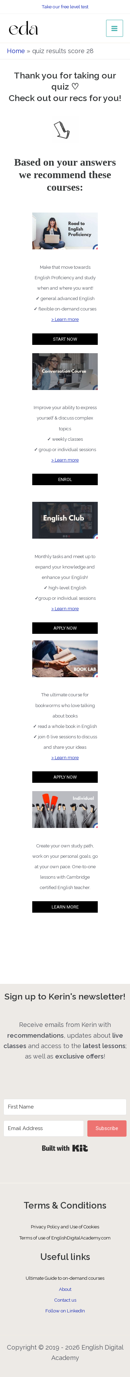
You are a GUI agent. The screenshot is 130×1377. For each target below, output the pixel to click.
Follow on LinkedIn (65, 1310)
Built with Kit (65, 1148)
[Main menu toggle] (114, 28)
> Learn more (65, 319)
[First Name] (65, 1107)
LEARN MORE (65, 907)
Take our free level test (65, 6)
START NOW (65, 339)
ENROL (65, 479)
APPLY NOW (65, 628)
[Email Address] (43, 1128)
